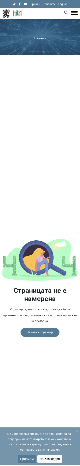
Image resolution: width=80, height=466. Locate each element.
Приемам (27, 459)
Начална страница (40, 332)
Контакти (49, 4)
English (62, 4)
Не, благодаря (50, 459)
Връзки (35, 4)
